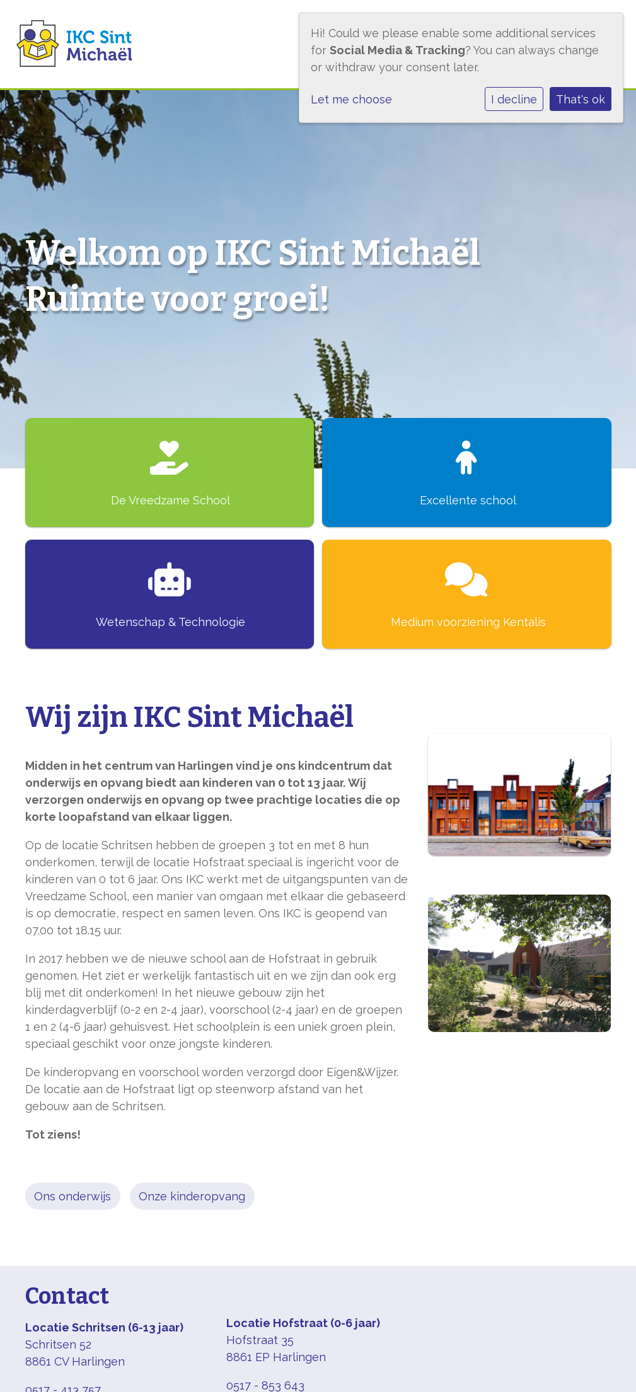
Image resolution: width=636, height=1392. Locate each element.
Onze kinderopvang (192, 1196)
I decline (514, 99)
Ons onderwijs (72, 1196)
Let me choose (351, 99)
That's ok (580, 99)
